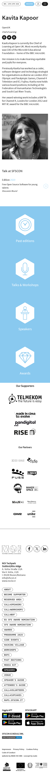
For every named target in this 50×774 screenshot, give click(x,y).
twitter (9, 37)
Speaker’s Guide (14, 680)
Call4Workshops (13, 609)
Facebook (29, 548)
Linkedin (44, 548)
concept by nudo (30, 756)
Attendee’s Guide (14, 685)
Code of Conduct (8, 752)
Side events (11, 640)
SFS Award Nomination (17, 625)
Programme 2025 (13, 635)
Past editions (25, 228)
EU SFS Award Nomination (19, 619)
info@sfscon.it (9, 578)
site (4, 37)
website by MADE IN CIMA (12, 756)
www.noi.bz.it (9, 581)
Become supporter (14, 594)
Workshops (10, 650)
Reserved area (12, 599)
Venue (7, 675)
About (7, 589)
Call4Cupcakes (12, 695)
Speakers (25, 316)
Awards (25, 361)
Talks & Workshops (25, 272)
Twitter (37, 548)
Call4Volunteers (14, 690)
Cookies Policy (32, 749)
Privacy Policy (18, 749)
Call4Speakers (12, 604)
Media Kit (10, 665)
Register (29, 4)
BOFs (6, 655)
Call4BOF (9, 614)
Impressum (6, 749)
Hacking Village (14, 645)
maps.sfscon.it (13, 700)
